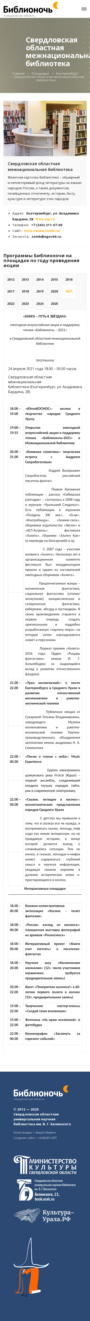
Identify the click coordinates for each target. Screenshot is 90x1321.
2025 (54, 303)
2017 (10, 291)
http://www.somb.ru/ (42, 230)
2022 (10, 303)
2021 (69, 291)
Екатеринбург (67, 73)
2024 (39, 303)
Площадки (40, 73)
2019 (39, 291)
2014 (39, 279)
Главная (18, 73)
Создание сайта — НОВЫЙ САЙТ (35, 1138)
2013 (25, 279)
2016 (69, 279)
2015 (54, 279)
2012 (10, 279)
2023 (25, 303)
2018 (25, 291)
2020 (54, 291)
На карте (45, 219)
